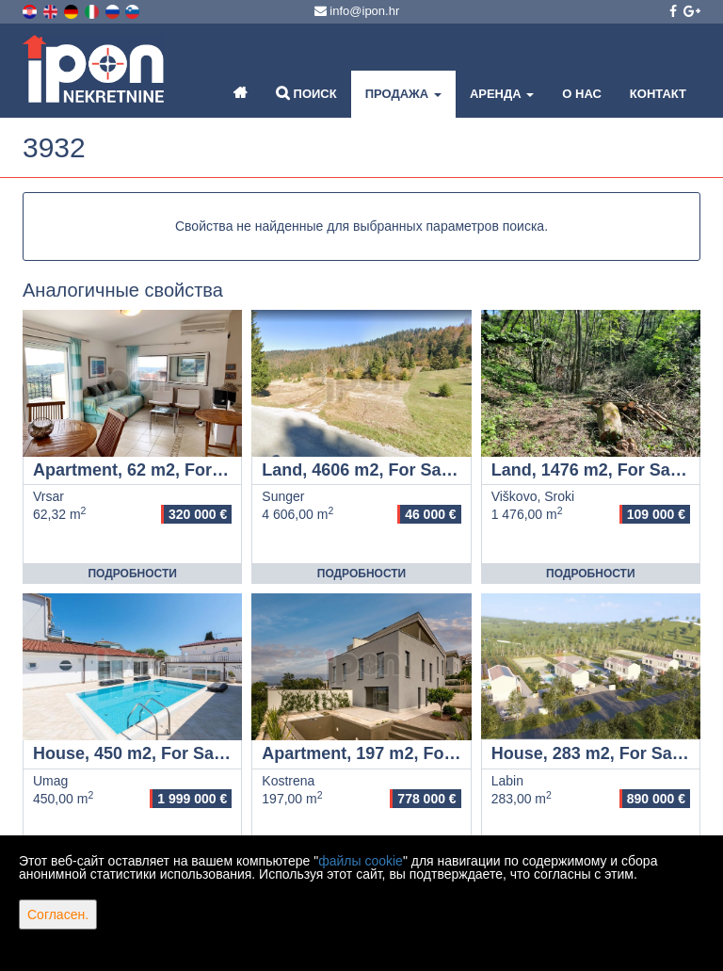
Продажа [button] (403, 94)
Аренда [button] (502, 94)
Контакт (658, 94)
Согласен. (57, 914)
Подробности (132, 573)
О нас (582, 94)
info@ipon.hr (357, 11)
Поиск (306, 93)
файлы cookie (360, 860)
